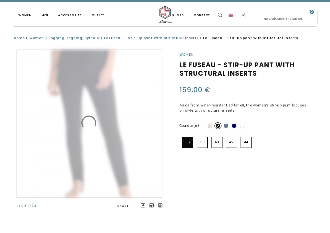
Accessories (70, 15)
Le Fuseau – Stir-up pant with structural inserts (151, 38)
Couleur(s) (189, 126)
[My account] (244, 15)
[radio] (210, 126)
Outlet (98, 15)
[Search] (220, 15)
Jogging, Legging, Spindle (73, 38)
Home (19, 38)
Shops (178, 15)
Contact (202, 15)
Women (25, 15)
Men (44, 15)
